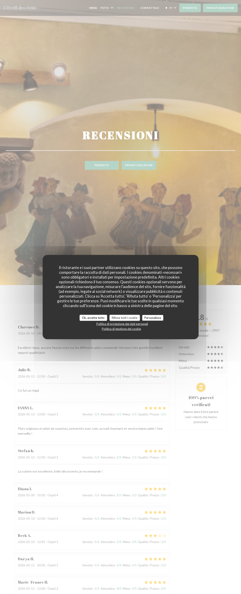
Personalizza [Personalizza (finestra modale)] (152, 317)
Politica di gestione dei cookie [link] (121, 329)
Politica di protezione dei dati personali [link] (122, 324)
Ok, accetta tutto (93, 317)
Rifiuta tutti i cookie (124, 317)
